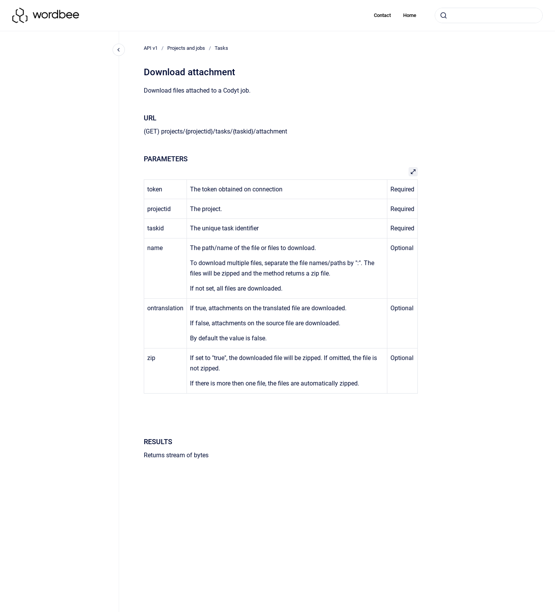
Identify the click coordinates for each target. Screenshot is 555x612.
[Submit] (443, 15)
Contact (382, 15)
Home (409, 15)
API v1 (151, 48)
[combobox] (488, 15)
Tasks (221, 48)
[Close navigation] (119, 50)
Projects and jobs (186, 48)
